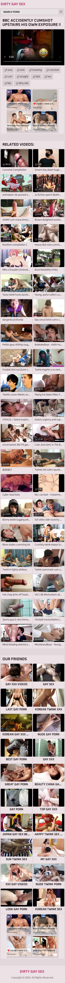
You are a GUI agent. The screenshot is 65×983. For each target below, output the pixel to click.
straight (24, 76)
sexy (9, 70)
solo (22, 70)
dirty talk (23, 83)
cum (9, 76)
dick (38, 76)
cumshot (54, 70)
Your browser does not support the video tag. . (32, 47)
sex (49, 76)
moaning (37, 70)
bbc (9, 83)
